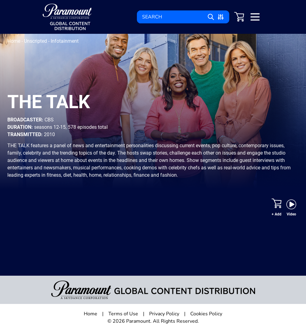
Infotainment (65, 41)
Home (14, 41)
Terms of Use (123, 313)
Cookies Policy (206, 313)
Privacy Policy (164, 313)
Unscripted (36, 41)
